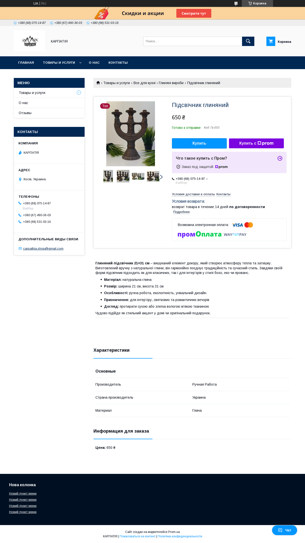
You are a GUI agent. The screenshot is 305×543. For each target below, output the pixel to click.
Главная (26, 62)
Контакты (118, 62)
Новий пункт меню (23, 493)
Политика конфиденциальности (180, 536)
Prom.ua (174, 532)
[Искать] (248, 41)
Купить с (256, 143)
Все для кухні (144, 83)
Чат (284, 530)
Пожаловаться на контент (137, 536)
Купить (199, 143)
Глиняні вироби (171, 83)
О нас (94, 62)
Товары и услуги (59, 62)
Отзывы (25, 113)
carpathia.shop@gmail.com (43, 248)
